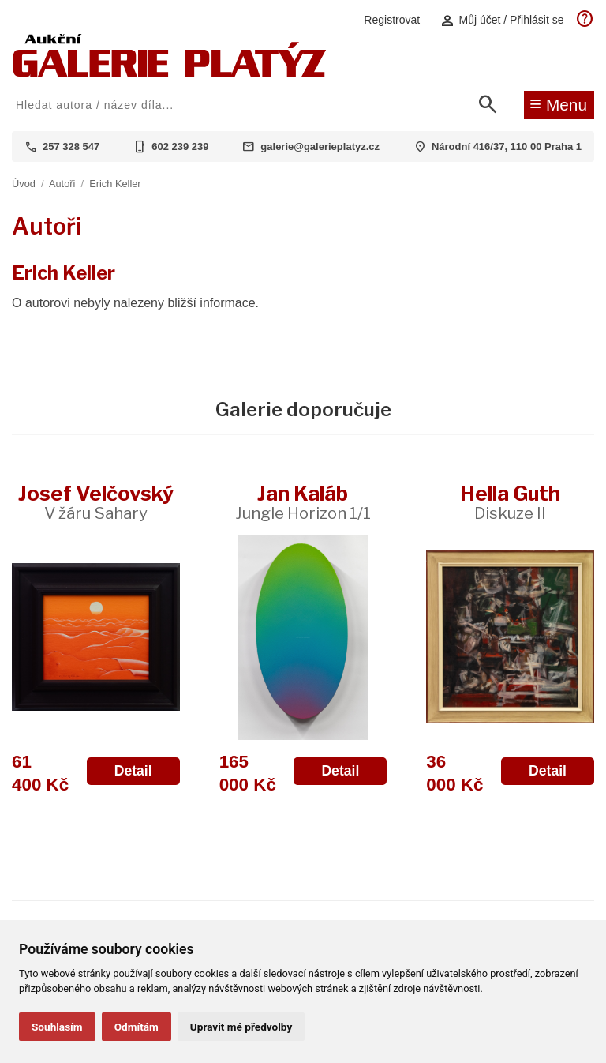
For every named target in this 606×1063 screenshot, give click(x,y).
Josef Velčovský (96, 502)
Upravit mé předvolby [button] (241, 1026)
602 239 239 (180, 146)
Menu (558, 103)
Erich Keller (114, 184)
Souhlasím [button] (57, 1026)
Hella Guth (510, 502)
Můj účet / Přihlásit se (502, 20)
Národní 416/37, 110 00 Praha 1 (507, 146)
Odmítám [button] (136, 1026)
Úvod (24, 184)
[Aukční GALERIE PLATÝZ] (169, 73)
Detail (133, 771)
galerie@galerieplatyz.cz (320, 146)
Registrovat (392, 19)
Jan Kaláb (303, 502)
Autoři (62, 184)
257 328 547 (71, 146)
